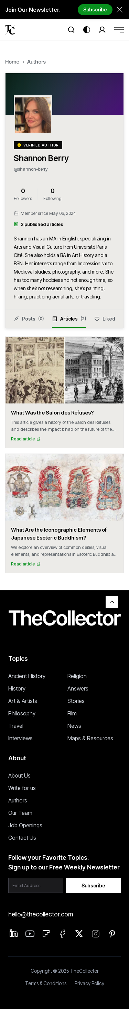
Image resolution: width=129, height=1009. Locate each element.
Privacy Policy (89, 983)
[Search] (71, 30)
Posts (29, 319)
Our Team (20, 812)
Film (72, 713)
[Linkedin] (13, 933)
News (74, 725)
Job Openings (25, 825)
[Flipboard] (46, 933)
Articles (69, 322)
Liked (104, 319)
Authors (36, 61)
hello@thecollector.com (40, 914)
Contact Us (22, 837)
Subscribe (95, 9)
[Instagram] (95, 933)
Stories (76, 700)
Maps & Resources (90, 738)
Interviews (20, 738)
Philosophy (21, 713)
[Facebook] (62, 933)
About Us (19, 775)
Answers (77, 688)
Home (12, 61)
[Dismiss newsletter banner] (119, 9)
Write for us (22, 787)
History (16, 688)
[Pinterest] (112, 933)
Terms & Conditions (45, 983)
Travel (15, 725)
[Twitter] (79, 933)
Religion (77, 676)
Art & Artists (22, 700)
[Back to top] (112, 602)
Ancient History (26, 676)
